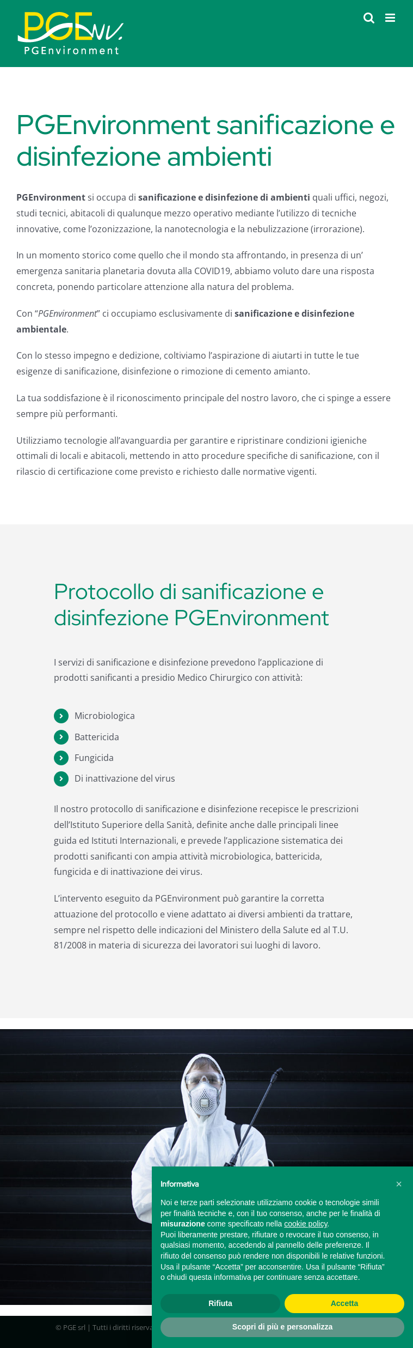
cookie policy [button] (305, 1223)
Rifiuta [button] (220, 1303)
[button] (399, 1184)
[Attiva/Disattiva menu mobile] (391, 17)
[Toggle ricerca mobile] (368, 17)
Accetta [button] (345, 1303)
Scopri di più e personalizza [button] (282, 1326)
